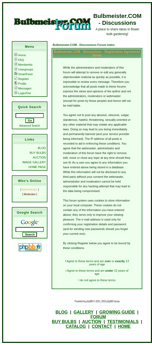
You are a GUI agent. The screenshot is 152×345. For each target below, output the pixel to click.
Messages (22, 88)
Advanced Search (29, 125)
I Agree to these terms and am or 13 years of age (97, 263)
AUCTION (39, 157)
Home (20, 55)
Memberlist (23, 64)
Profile (20, 83)
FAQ (19, 59)
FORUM (98, 317)
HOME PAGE (37, 167)
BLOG (42, 148)
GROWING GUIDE (117, 312)
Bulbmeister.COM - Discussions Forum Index (84, 44)
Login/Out (22, 93)
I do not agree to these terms (97, 280)
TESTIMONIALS (123, 321)
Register (21, 78)
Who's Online (29, 181)
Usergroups (23, 69)
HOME (124, 326)
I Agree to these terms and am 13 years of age (97, 272)
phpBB (89, 301)
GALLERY (83, 312)
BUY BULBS (38, 152)
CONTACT (102, 326)
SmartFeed (23, 74)
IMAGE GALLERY (34, 162)
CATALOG (76, 326)
